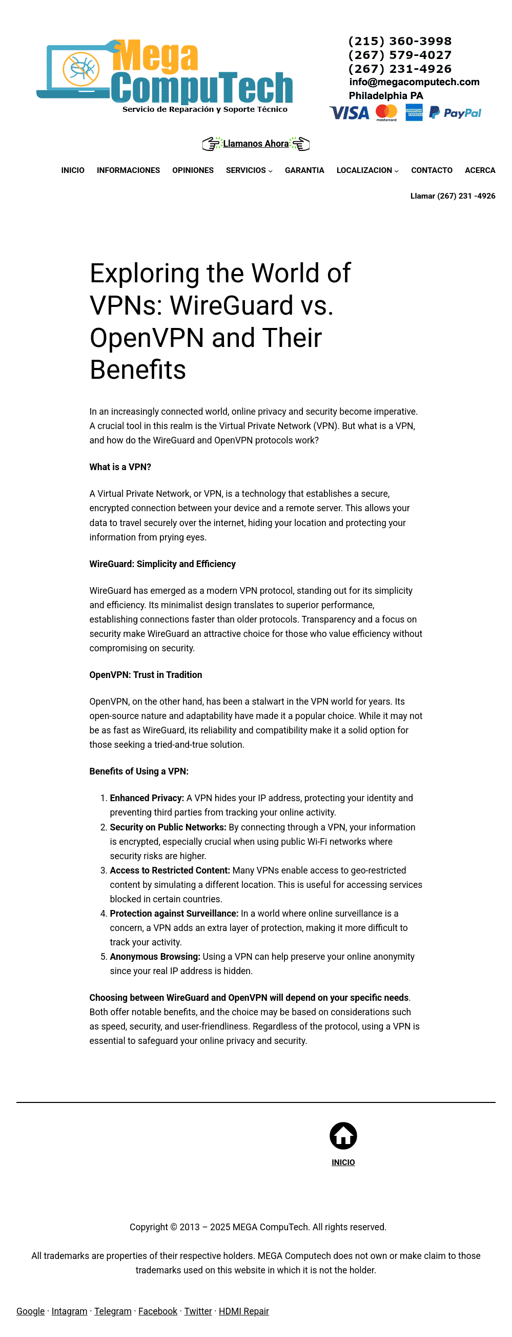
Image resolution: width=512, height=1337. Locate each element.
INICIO (343, 1162)
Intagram (70, 1311)
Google (30, 1311)
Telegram (113, 1311)
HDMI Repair (244, 1311)
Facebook (157, 1311)
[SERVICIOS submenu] (249, 171)
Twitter (198, 1311)
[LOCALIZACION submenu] (368, 171)
